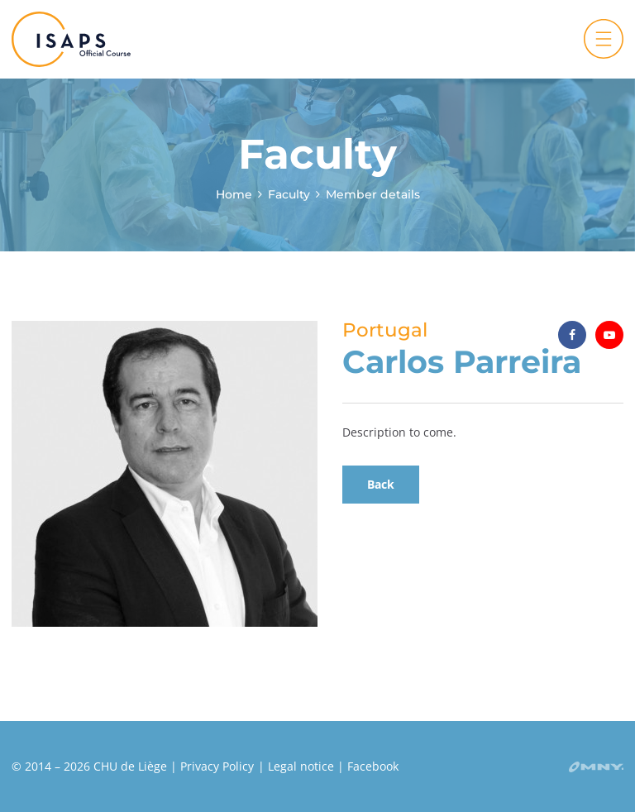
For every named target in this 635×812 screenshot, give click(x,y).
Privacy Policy (217, 766)
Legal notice (301, 766)
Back (380, 484)
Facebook (373, 766)
